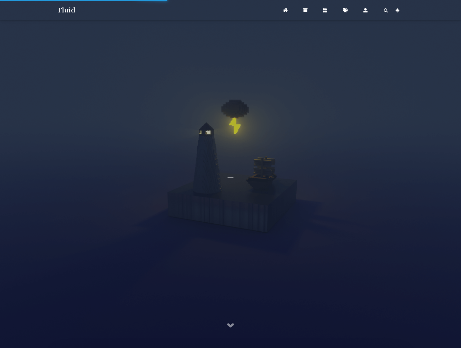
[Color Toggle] (397, 10)
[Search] (386, 10)
